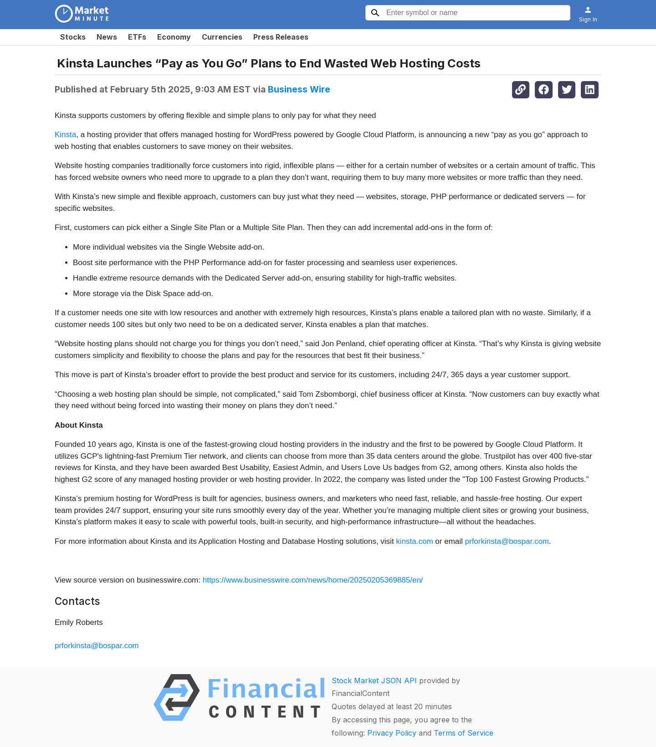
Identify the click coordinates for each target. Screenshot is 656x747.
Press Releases (280, 36)
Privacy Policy (391, 732)
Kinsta (65, 134)
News (107, 36)
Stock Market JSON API (374, 680)
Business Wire (299, 89)
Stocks (73, 36)
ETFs (137, 36)
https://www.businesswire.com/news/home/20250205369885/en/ (313, 580)
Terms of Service (463, 732)
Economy (174, 36)
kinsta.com (414, 541)
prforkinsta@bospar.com (507, 541)
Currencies (222, 36)
